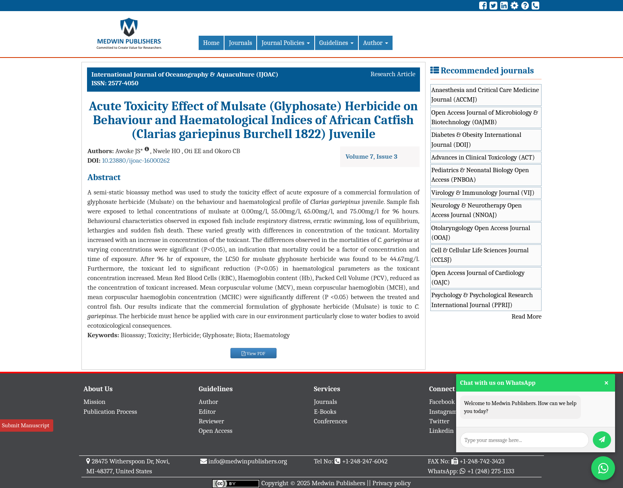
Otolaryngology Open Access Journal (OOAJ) (480, 232)
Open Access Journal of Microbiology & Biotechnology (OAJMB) (484, 117)
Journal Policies (285, 42)
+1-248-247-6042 (365, 461)
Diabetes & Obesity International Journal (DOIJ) (476, 139)
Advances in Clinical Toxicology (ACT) (483, 157)
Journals (240, 42)
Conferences (330, 421)
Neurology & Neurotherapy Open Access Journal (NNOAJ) (476, 210)
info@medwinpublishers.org (247, 461)
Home (211, 42)
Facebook (442, 401)
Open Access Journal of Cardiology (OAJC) (478, 277)
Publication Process (110, 411)
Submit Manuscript (25, 425)
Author (375, 42)
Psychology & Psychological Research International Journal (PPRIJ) (482, 299)
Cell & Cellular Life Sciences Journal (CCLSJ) (480, 254)
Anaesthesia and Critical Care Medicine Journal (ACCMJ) (485, 94)
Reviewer (211, 421)
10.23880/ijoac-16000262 (136, 160)
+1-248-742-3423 (481, 461)
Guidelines (336, 42)
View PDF (253, 353)
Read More (527, 316)
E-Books (325, 411)
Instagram (443, 411)
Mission (94, 401)
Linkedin (441, 430)
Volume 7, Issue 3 (371, 156)
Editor (207, 411)
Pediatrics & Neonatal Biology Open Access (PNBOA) (480, 174)
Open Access (215, 430)
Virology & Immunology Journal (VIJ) (483, 192)
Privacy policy (391, 483)
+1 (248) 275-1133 (490, 471)
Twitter (439, 421)
